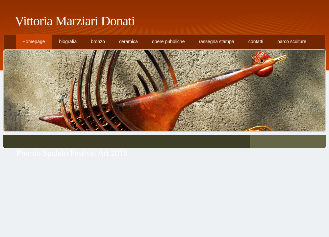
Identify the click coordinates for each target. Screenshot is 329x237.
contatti (255, 41)
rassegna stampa (216, 41)
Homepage (33, 41)
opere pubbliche (168, 41)
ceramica (128, 41)
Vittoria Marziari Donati (75, 20)
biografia (68, 41)
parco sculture (291, 41)
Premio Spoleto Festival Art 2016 (71, 153)
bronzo (98, 41)
